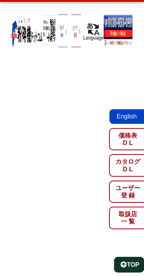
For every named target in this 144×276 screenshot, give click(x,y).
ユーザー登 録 (128, 192)
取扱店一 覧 (128, 218)
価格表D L (128, 139)
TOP (130, 264)
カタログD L (128, 165)
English (127, 116)
